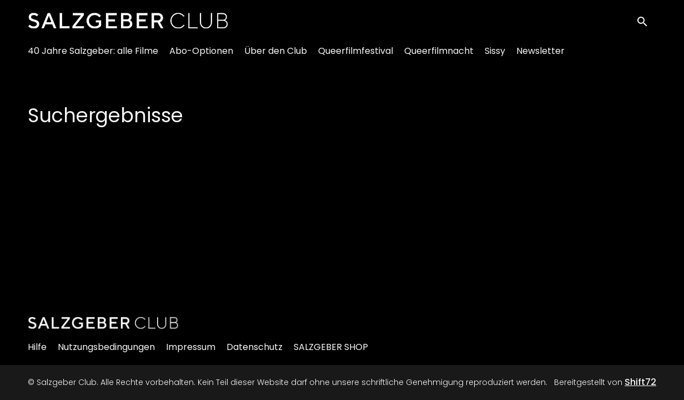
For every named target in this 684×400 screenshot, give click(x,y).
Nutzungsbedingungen (106, 347)
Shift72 (640, 382)
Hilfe (37, 347)
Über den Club (275, 55)
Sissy (495, 55)
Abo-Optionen (201, 55)
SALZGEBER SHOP (331, 347)
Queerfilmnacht (439, 55)
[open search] (646, 23)
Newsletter (540, 55)
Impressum (190, 347)
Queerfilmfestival (355, 55)
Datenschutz (255, 347)
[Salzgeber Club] (103, 322)
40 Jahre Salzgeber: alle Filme (93, 55)
